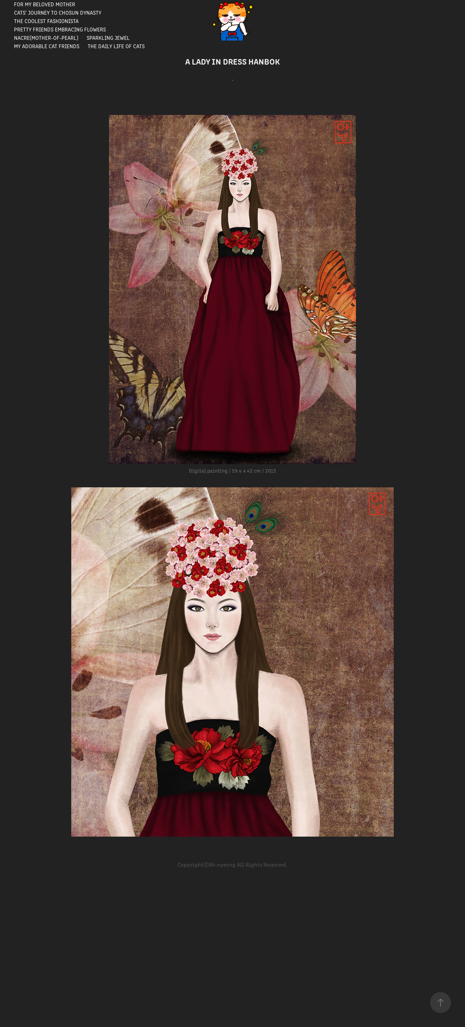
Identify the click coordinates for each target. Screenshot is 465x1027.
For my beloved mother (44, 4)
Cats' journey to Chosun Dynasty (57, 12)
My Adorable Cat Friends (46, 46)
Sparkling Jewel (108, 37)
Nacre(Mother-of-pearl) (46, 37)
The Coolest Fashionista (46, 20)
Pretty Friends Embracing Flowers (60, 29)
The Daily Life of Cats (116, 46)
